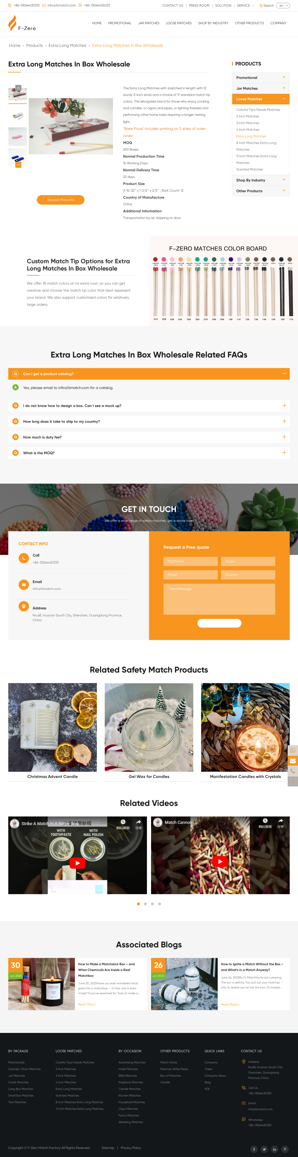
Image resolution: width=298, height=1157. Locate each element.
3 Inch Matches (247, 123)
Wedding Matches (131, 1122)
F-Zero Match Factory (44, 1148)
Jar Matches (148, 23)
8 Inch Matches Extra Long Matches (256, 146)
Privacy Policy (131, 1148)
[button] (18, 88)
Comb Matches (18, 1082)
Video (208, 1069)
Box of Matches (170, 1075)
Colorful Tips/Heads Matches (258, 110)
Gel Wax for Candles (149, 776)
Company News (215, 1075)
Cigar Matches (128, 1108)
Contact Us (251, 1051)
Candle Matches (130, 1089)
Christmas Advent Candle (52, 776)
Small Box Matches (21, 1095)
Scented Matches (249, 169)
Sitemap (108, 1148)
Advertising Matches (132, 1062)
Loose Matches (179, 23)
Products (34, 45)
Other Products (249, 23)
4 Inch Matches (247, 130)
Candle (165, 1082)
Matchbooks (16, 1062)
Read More (87, 1004)
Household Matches (132, 1102)
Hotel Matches (128, 1069)
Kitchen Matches (130, 1095)
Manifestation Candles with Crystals (245, 776)
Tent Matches (17, 1102)
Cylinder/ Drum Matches (24, 1069)
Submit (219, 623)
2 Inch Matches (247, 116)
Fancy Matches (129, 1115)
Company (278, 23)
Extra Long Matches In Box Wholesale (127, 45)
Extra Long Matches (67, 45)
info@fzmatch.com (62, 5)
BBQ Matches (128, 1075)
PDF (207, 1089)
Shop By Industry (213, 23)
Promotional (119, 23)
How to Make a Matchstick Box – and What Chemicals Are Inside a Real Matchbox (106, 970)
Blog (208, 1082)
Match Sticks (168, 1062)
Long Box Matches (20, 1089)
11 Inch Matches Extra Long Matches (256, 159)
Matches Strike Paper (174, 1069)
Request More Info (60, 200)
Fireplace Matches (131, 1082)
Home (97, 23)
